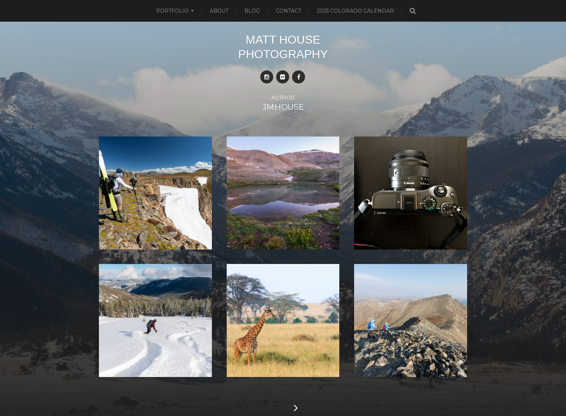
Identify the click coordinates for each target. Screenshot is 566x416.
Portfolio (172, 11)
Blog (252, 11)
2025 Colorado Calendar (355, 11)
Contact (288, 11)
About (219, 11)
